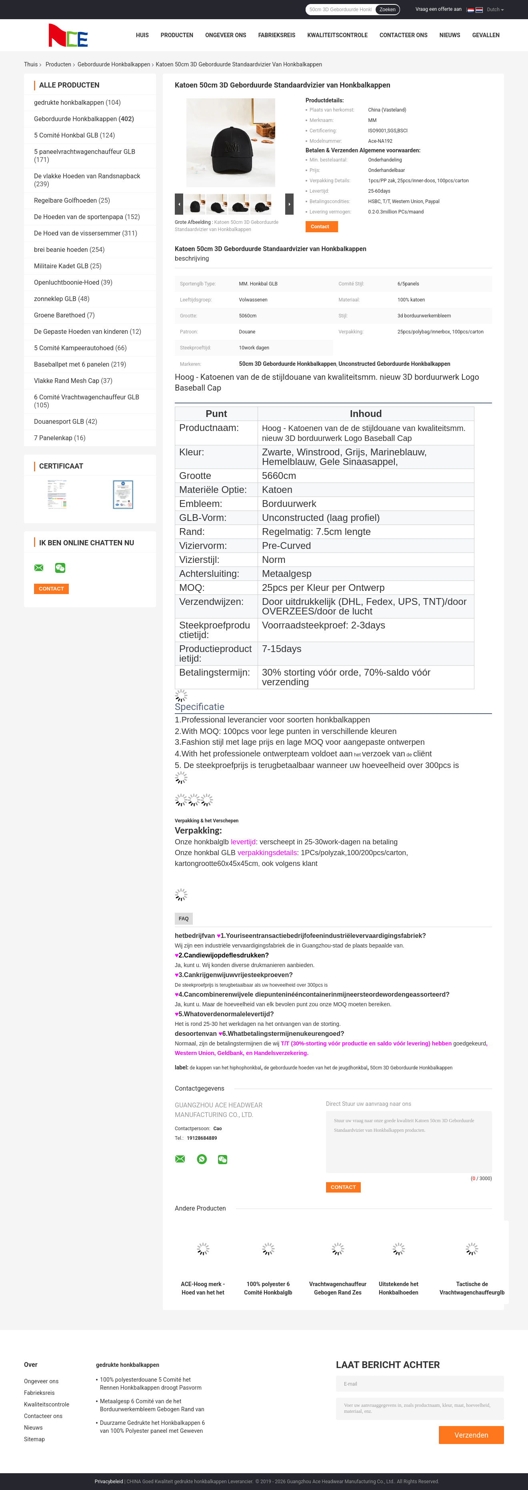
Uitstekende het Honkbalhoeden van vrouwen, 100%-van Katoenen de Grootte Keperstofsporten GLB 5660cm (398, 1288)
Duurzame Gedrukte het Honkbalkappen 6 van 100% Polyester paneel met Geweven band (152, 1428)
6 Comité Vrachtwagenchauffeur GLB (86, 397)
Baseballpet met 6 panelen (71, 364)
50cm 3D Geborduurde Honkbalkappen (411, 1068)
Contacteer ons (404, 35)
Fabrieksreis (277, 35)
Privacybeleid (109, 1481)
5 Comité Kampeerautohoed (74, 348)
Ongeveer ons (225, 35)
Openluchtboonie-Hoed (66, 282)
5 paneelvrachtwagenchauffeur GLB (84, 152)
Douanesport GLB (59, 421)
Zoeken (388, 9)
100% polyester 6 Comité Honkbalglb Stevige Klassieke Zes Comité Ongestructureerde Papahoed (268, 1288)
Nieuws (450, 35)
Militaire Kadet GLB (61, 266)
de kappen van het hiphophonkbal (225, 1068)
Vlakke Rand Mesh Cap (66, 381)
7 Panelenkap (53, 438)
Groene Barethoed (59, 315)
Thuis (31, 64)
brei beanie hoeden (61, 249)
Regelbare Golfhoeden (65, 200)
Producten (177, 35)
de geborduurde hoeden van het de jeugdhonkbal (316, 1068)
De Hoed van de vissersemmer (77, 233)
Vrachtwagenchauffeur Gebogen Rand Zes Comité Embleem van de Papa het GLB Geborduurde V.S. (337, 1288)
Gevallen (486, 35)
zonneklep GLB (55, 299)
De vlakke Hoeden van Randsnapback (87, 176)
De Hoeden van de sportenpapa (78, 217)
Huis (142, 35)
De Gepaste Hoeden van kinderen (81, 331)
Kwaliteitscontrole (337, 35)
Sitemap (34, 1439)
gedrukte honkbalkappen (69, 102)
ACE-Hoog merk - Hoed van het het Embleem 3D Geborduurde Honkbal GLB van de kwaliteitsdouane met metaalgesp (203, 1288)
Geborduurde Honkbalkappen (114, 64)
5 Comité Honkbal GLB (66, 135)
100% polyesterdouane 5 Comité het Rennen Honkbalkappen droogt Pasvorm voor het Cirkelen (151, 1384)
